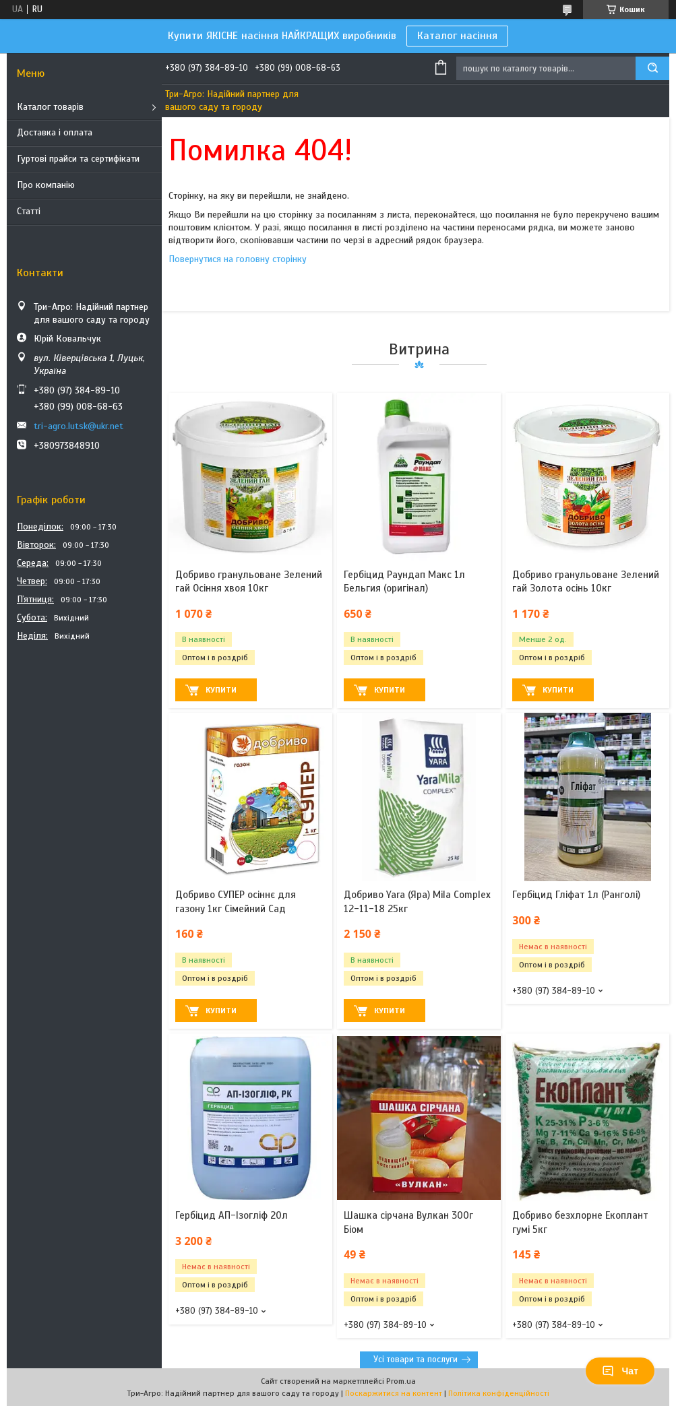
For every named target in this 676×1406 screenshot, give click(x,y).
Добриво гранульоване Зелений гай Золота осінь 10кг (585, 581)
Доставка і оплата (54, 132)
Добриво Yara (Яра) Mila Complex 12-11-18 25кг (417, 901)
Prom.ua (401, 1381)
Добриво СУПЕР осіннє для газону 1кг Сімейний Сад (235, 901)
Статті (28, 211)
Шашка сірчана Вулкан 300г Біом (408, 1222)
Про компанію (46, 185)
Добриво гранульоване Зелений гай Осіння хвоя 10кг (248, 581)
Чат (620, 1371)
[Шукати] (652, 68)
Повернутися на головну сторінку (237, 259)
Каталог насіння (457, 35)
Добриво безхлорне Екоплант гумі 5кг (580, 1222)
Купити (221, 690)
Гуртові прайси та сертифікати (78, 158)
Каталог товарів (50, 107)
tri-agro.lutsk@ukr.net (78, 426)
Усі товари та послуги (415, 1359)
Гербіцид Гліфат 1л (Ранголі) (576, 895)
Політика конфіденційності (498, 1393)
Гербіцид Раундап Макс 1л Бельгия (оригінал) (404, 581)
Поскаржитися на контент (393, 1393)
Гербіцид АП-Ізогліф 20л (231, 1215)
